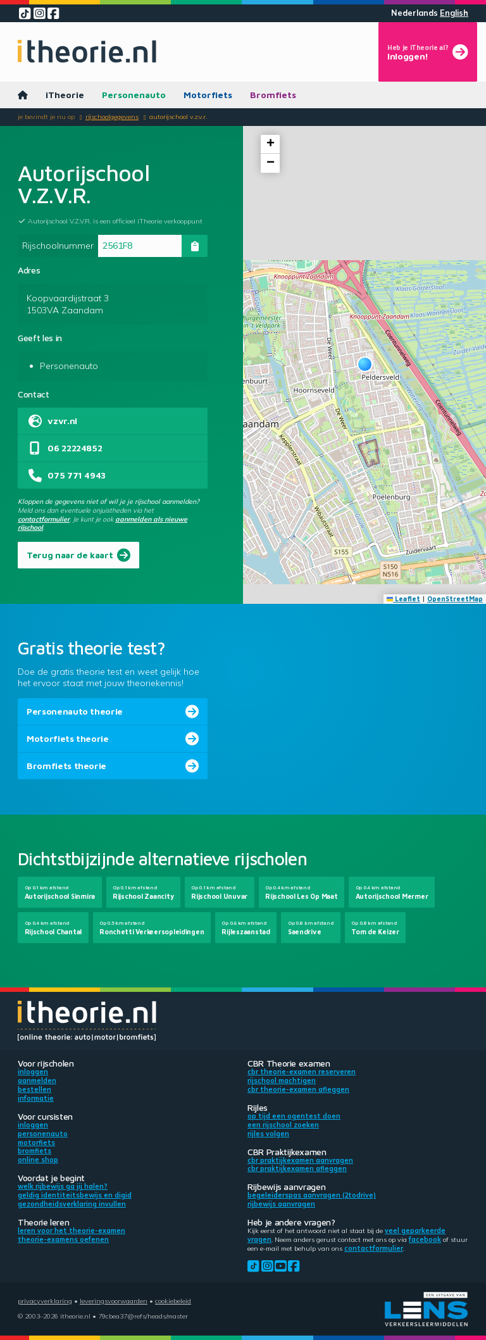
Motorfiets (208, 94)
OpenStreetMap (455, 599)
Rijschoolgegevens (112, 116)
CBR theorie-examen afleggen (298, 1089)
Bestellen (34, 1089)
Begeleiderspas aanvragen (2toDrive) (311, 1195)
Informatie (36, 1098)
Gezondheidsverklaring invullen (72, 1203)
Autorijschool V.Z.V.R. (178, 116)
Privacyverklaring (45, 1300)
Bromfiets (273, 94)
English (454, 13)
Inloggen (33, 1071)
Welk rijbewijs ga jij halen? (63, 1186)
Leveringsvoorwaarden (113, 1300)
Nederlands (414, 13)
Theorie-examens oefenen (63, 1239)
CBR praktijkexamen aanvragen (300, 1160)
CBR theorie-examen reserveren (301, 1071)
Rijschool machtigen (281, 1080)
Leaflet (404, 599)
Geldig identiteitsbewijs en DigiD (75, 1195)
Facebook (425, 1239)
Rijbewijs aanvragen (281, 1203)
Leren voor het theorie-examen (71, 1230)
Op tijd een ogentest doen (293, 1115)
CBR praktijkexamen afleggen (297, 1168)
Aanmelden (37, 1080)
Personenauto (134, 94)
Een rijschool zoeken (283, 1124)
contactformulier (44, 519)
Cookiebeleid (173, 1300)
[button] (365, 364)
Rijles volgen (268, 1133)
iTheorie (65, 94)
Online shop (38, 1159)
